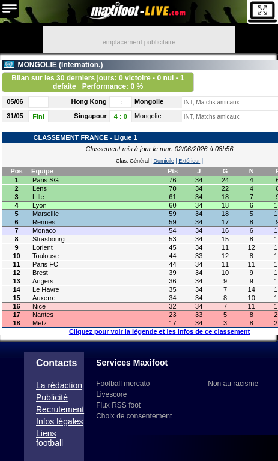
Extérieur (189, 161)
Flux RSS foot (118, 405)
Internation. (80, 65)
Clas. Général (132, 161)
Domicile (163, 161)
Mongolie (148, 101)
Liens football (49, 438)
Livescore (111, 394)
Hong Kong (88, 101)
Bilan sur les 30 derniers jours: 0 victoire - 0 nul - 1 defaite (97, 82)
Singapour (90, 115)
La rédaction (59, 385)
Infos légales (59, 421)
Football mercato (123, 383)
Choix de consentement (134, 416)
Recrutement (60, 409)
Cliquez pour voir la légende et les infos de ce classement (159, 331)
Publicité (52, 397)
